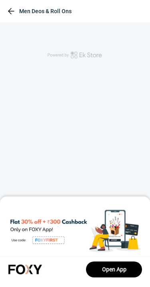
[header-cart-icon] (123, 11)
